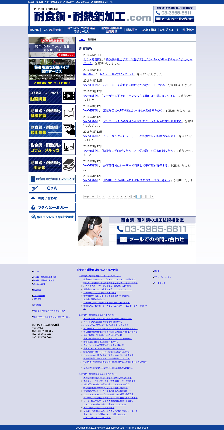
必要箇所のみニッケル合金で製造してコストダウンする (107, 289)
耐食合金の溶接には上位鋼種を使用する (100, 342)
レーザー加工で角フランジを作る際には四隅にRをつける (139, 95)
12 (143, 197)
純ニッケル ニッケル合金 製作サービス (52, 47)
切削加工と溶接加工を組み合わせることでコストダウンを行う (110, 283)
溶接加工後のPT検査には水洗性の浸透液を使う (133, 110)
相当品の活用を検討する (94, 299)
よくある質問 (149, 30)
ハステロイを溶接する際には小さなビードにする (134, 84)
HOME (34, 30)
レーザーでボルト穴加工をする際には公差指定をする (106, 303)
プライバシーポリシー (52, 207)
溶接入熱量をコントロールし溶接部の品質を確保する (106, 352)
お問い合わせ (52, 197)
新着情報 (37, 305)
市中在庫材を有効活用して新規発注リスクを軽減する (106, 296)
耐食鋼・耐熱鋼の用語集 (52, 164)
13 (148, 197)
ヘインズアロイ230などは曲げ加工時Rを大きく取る (105, 325)
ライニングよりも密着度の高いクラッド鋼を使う (104, 345)
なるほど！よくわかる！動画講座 (52, 96)
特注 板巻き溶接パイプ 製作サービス (49, 311)
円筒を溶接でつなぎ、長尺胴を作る (98, 408)
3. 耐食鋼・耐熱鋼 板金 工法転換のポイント (98, 374)
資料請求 (37, 299)
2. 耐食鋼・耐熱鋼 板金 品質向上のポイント (98, 315)
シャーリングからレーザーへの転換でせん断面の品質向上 (139, 136)
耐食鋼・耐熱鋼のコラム (52, 147)
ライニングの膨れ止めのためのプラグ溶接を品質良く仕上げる (110, 411)
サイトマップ (159, 283)
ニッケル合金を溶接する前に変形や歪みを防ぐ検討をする (108, 355)
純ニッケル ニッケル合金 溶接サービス (81, 30)
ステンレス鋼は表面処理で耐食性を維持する (102, 322)
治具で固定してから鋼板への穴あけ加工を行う (103, 335)
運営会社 (188, 30)
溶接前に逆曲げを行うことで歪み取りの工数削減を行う (138, 150)
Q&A (52, 188)
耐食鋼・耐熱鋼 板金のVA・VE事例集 (97, 269)
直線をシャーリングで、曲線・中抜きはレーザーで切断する (109, 381)
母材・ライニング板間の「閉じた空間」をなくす (104, 414)
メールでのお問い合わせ (152, 239)
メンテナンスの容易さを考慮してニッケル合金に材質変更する (142, 121)
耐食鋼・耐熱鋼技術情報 (52, 129)
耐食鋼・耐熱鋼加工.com (92, 14)
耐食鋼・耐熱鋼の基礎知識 (111, 30)
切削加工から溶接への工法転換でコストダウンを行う (136, 180)
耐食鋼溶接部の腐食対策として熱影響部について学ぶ (106, 358)
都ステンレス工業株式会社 (52, 216)
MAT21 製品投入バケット (117, 74)
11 (138, 197)
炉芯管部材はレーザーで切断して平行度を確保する (135, 165)
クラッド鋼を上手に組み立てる (96, 418)
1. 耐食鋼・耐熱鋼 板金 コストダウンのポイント (100, 276)
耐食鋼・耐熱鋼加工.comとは (52, 178)
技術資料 (169, 30)
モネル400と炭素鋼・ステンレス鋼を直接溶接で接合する (108, 368)
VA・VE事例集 (52, 30)
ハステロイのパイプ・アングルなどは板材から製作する (107, 286)
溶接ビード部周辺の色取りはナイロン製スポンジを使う (107, 338)
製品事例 (131, 30)
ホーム (82, 39)
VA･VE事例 (90, 84)
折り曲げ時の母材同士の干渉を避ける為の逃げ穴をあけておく (110, 332)
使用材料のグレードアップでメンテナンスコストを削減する (109, 279)
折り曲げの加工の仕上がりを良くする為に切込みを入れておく (110, 328)
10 (133, 197)
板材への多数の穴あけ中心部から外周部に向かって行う (107, 318)
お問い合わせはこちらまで (174, 19)
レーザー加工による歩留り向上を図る (99, 293)
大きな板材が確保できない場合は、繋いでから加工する (107, 378)
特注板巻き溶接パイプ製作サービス (52, 72)
